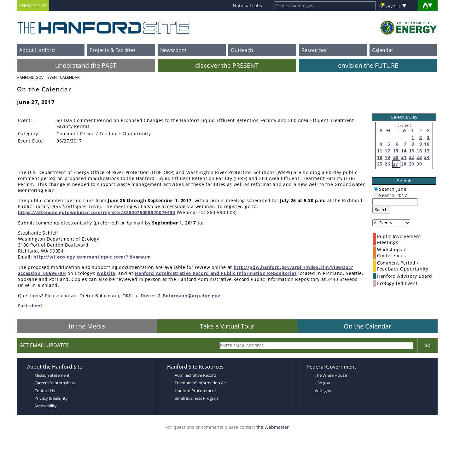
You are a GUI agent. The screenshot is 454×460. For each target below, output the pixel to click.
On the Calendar (367, 326)
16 (419, 151)
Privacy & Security (51, 398)
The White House (331, 375)
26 (387, 164)
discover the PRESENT (227, 65)
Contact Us (44, 390)
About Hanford (37, 50)
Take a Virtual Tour (227, 326)
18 (379, 157)
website (106, 273)
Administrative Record (195, 375)
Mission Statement (52, 375)
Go (427, 345)
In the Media (87, 326)
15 (411, 151)
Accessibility (45, 406)
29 (411, 164)
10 (426, 144)
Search (381, 210)
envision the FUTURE (368, 65)
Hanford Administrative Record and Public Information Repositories (216, 273)
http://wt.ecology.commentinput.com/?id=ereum (92, 257)
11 (379, 151)
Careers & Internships (54, 383)
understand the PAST (85, 65)
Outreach (242, 50)
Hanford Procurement (195, 390)
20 (396, 157)
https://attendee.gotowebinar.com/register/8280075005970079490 (96, 212)
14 (403, 151)
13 (396, 151)
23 (419, 157)
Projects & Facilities (113, 50)
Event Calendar (63, 77)
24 (426, 157)
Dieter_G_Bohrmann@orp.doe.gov (180, 296)
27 (395, 164)
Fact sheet (30, 306)
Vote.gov (323, 390)
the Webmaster (272, 427)
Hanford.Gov (30, 77)
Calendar (382, 50)
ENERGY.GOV (33, 6)
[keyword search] (394, 202)
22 (411, 157)
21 (403, 157)
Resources (313, 50)
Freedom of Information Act (201, 383)
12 (387, 151)
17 (426, 151)
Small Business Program (197, 398)
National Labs (247, 6)
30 (419, 164)
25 (379, 164)
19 (387, 157)
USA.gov (322, 383)
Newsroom (173, 50)
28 (403, 164)
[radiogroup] (376, 189)
